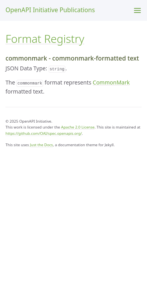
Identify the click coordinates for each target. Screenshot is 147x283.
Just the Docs (41, 144)
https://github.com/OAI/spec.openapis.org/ (43, 133)
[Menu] (137, 10)
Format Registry (44, 38)
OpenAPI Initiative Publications (50, 10)
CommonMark (111, 82)
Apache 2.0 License (78, 127)
